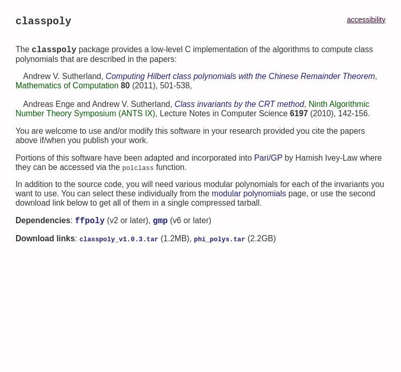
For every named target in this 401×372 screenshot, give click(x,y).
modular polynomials (249, 197)
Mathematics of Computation (67, 89)
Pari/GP (268, 161)
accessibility (366, 20)
